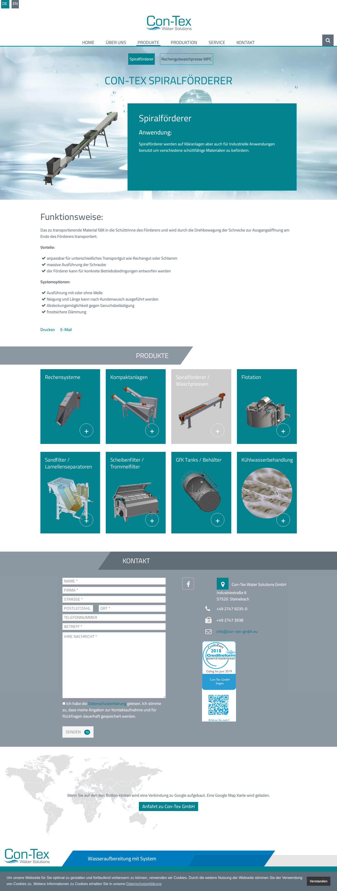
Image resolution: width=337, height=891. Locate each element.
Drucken (48, 329)
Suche (328, 40)
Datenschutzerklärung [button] (144, 884)
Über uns (116, 42)
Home (88, 42)
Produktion (184, 42)
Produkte (148, 42)
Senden (73, 732)
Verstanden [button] (318, 881)
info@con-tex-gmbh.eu (237, 631)
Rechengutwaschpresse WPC (186, 59)
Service (217, 42)
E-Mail (66, 329)
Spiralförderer (141, 59)
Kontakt (245, 42)
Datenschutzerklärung (107, 703)
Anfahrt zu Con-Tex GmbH (168, 806)
